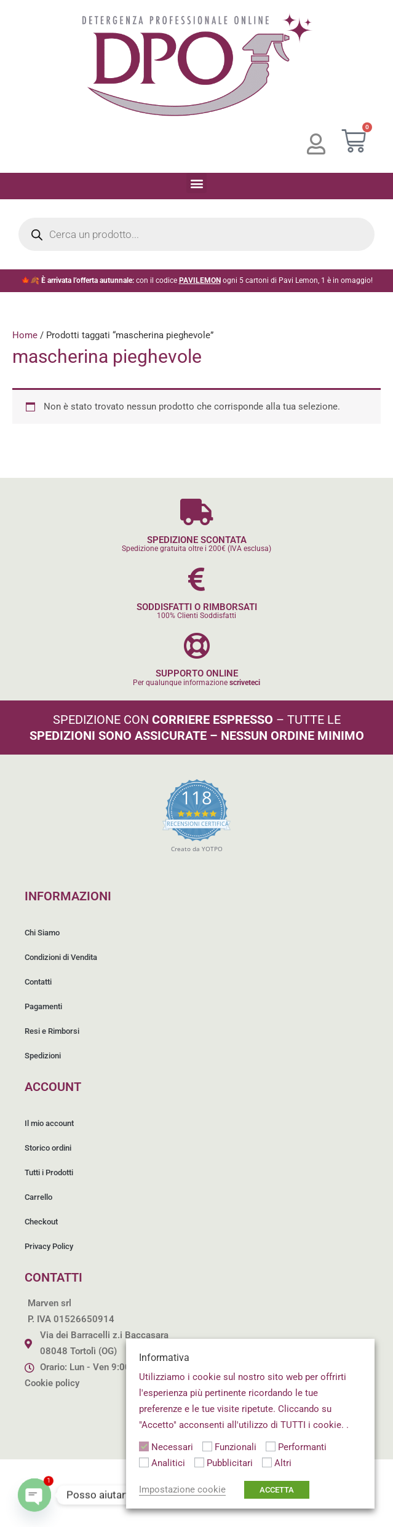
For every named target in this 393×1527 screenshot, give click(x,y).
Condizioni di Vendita (61, 957)
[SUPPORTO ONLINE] (196, 645)
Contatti (38, 981)
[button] (196, 183)
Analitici (168, 1463)
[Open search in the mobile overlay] (196, 234)
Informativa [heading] (164, 1357)
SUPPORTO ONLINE (197, 673)
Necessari (172, 1447)
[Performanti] (271, 1446)
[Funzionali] (207, 1446)
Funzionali (235, 1447)
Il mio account (49, 1123)
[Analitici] (144, 1462)
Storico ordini (48, 1147)
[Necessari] (144, 1446)
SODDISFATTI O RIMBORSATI (197, 607)
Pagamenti (43, 1006)
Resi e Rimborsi (52, 1031)
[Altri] (267, 1462)
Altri (283, 1463)
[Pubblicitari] (199, 1462)
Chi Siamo (42, 932)
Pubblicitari (230, 1463)
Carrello (38, 1197)
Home (25, 335)
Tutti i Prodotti (49, 1172)
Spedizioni (43, 1055)
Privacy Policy (49, 1246)
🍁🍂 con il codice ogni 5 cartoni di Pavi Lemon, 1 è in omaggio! (197, 280)
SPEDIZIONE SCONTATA (197, 539)
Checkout (41, 1221)
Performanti (302, 1447)
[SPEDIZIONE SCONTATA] (196, 512)
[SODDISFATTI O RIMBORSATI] (196, 579)
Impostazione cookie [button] (182, 1489)
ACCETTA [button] (277, 1489)
